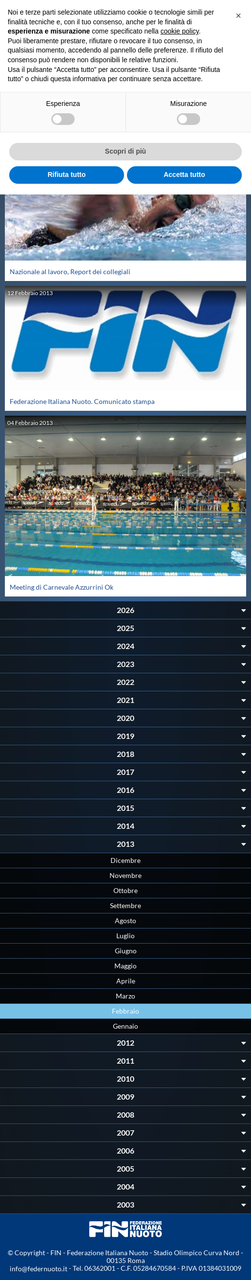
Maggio (125, 966)
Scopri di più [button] (125, 151)
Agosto (125, 920)
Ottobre (125, 890)
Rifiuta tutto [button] (66, 174)
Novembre (125, 875)
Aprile (125, 981)
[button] (238, 15)
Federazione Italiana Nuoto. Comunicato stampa (82, 401)
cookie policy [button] (179, 31)
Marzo (125, 996)
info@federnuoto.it (38, 1268)
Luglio (125, 935)
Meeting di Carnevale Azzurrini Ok (61, 587)
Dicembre (125, 860)
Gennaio (125, 1026)
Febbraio (125, 1011)
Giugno (126, 951)
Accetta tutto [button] (184, 174)
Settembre (125, 905)
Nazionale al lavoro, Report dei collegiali (70, 271)
